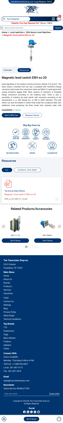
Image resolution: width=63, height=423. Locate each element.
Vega (6, 334)
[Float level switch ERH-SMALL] (47, 227)
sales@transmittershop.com (22, 2)
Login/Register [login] (40, 2)
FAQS (6, 298)
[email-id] (59, 19)
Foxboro (7, 341)
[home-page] (32, 10)
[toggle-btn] (53, 19)
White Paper (9, 315)
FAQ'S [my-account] (49, 2)
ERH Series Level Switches (38, 32)
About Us (8, 279)
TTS (5, 327)
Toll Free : (16, 364)
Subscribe (54, 393)
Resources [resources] (24, 70)
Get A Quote (31, 419)
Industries (8, 293)
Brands (7, 282)
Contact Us (9, 301)
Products (8, 286)
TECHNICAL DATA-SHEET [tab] (27, 170)
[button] (26, 246)
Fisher (6, 348)
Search (58, 28)
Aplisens (7, 345)
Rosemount (9, 331)
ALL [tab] (6, 170)
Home (4, 32)
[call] (4, 419)
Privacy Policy (10, 312)
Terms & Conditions (12, 319)
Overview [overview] (8, 70)
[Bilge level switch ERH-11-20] (15, 227)
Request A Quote (32, 115)
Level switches (17, 32)
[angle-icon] (3, 226)
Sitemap (7, 305)
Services (7, 290)
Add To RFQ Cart (11, 115)
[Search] (26, 28)
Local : (13, 367)
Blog (6, 308)
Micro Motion (10, 338)
